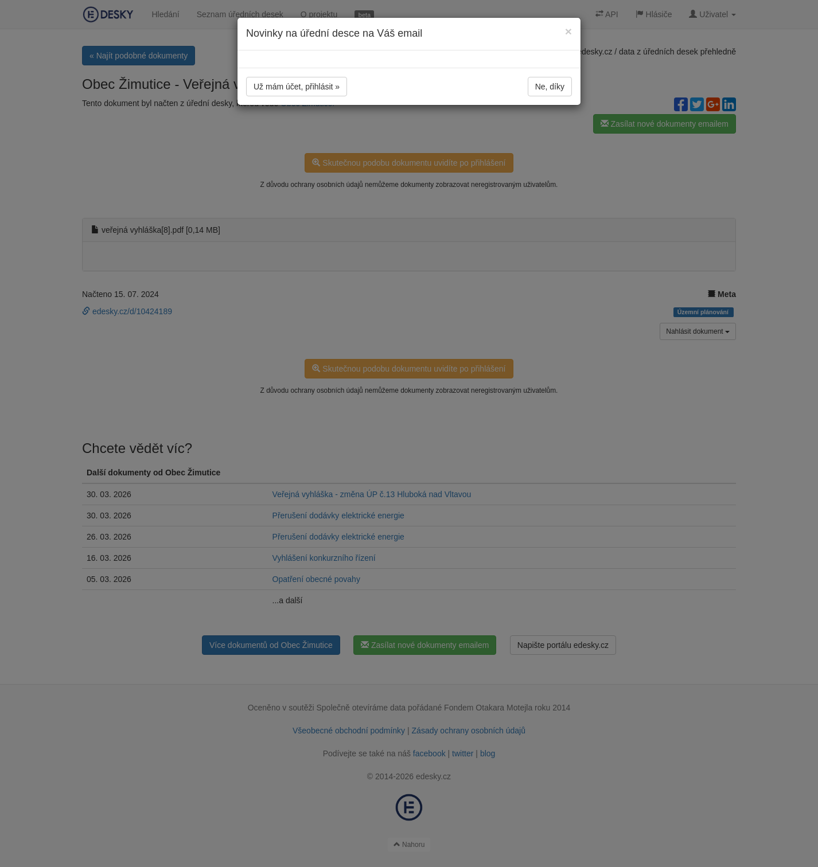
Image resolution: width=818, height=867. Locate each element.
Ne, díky (549, 86)
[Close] (568, 31)
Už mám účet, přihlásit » (297, 86)
